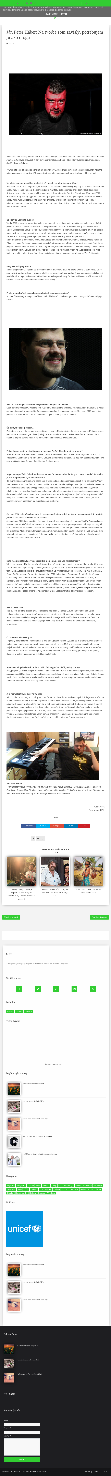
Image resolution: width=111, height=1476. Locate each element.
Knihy (90, 1189)
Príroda (78, 1185)
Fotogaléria (21, 1185)
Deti (41, 1189)
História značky (21, 1193)
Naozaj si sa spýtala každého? (34, 1101)
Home (87, 1471)
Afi (19, 1471)
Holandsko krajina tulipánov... (34, 1084)
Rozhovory (87, 1185)
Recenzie (41, 1193)
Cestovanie (11, 1189)
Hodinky (32, 1193)
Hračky (83, 1189)
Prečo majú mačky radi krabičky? (35, 1119)
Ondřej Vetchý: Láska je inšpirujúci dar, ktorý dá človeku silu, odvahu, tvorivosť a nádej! (22, 894)
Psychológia (68, 1185)
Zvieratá (30, 1185)
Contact (96, 1471)
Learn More (51, 14)
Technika (34, 1189)
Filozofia (18, 1011)
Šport (20, 1189)
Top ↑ (104, 1471)
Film (60, 1185)
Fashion (57, 1189)
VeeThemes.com (39, 1471)
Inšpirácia (28, 1011)
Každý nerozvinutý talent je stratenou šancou (40, 1154)
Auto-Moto (98, 1185)
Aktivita (10, 1011)
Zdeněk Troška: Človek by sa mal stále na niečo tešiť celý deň (55, 892)
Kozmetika (74, 1189)
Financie (48, 1189)
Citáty (54, 1185)
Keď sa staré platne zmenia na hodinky (37, 1136)
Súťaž (26, 1189)
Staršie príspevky (99, 917)
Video (38, 1185)
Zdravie (65, 1189)
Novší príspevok (11, 917)
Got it (63, 14)
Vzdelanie (51, 1193)
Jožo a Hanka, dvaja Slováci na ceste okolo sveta (88, 891)
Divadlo (10, 1193)
